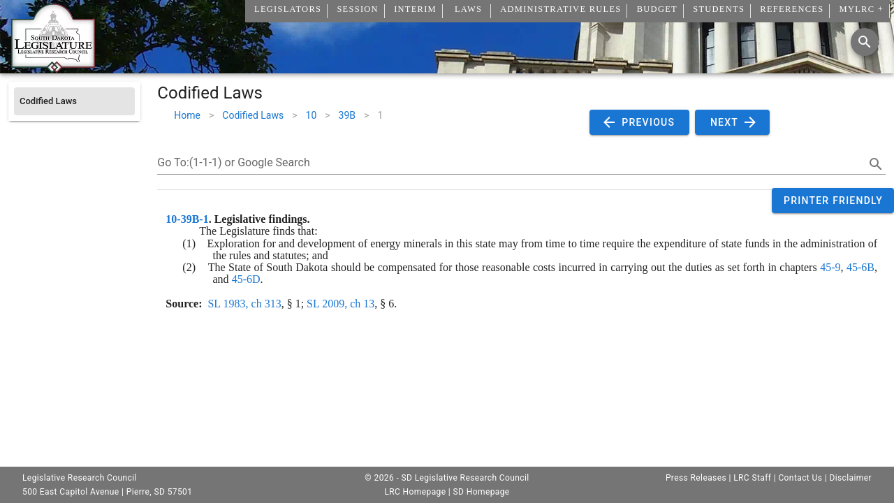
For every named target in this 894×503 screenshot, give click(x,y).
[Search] (865, 42)
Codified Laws (253, 115)
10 (311, 115)
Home (187, 115)
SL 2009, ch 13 (340, 303)
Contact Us (800, 478)
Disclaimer (850, 478)
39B (347, 115)
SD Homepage (481, 492)
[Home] (53, 68)
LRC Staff (752, 478)
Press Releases (696, 478)
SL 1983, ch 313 (244, 303)
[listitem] (74, 101)
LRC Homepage (415, 492)
